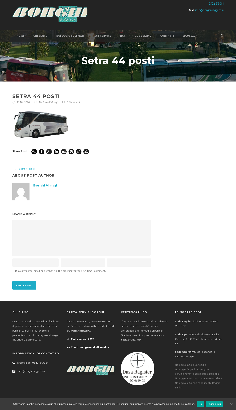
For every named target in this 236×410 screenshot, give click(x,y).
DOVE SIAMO (143, 36)
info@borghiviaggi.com (209, 10)
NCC (123, 36)
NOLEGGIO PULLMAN (70, 36)
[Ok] (231, 404)
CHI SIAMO (40, 36)
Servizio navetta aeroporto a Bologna (197, 374)
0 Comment (73, 102)
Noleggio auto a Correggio (190, 365)
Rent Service (102, 36)
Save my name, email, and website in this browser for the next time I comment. (61, 271)
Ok (200, 404)
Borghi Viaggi (49, 102)
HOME (21, 36)
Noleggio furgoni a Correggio (192, 369)
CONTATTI (167, 36)
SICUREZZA (190, 36)
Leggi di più (214, 404)
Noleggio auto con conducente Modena (198, 378)
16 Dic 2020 (23, 102)
